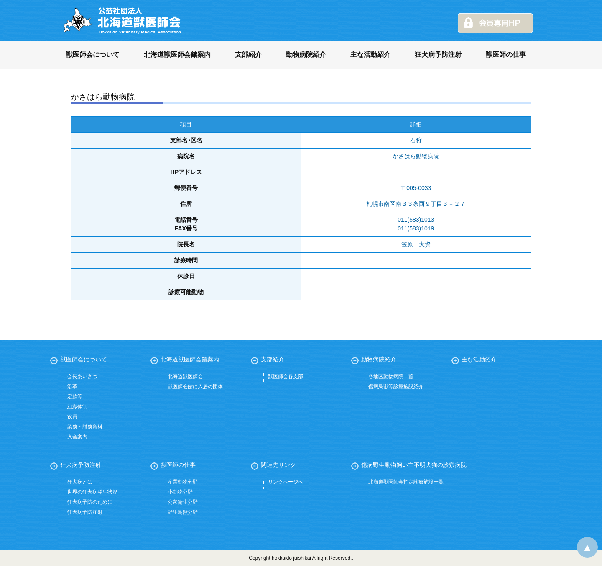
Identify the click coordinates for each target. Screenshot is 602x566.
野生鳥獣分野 (183, 512)
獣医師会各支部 (285, 376)
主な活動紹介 (370, 54)
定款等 (74, 397)
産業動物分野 (183, 482)
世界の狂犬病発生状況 (92, 492)
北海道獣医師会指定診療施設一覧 (406, 482)
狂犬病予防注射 (438, 54)
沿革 (72, 386)
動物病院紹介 (306, 54)
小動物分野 (180, 492)
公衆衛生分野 (183, 502)
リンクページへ (285, 482)
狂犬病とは (79, 482)
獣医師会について (93, 54)
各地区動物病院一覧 (390, 376)
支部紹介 (248, 54)
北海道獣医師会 (185, 376)
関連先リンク (278, 464)
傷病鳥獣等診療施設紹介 (395, 386)
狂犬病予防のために (89, 502)
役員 (72, 417)
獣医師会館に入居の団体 (195, 386)
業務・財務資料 (84, 427)
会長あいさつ (82, 376)
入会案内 (77, 437)
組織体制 (77, 407)
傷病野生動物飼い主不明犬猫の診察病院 (414, 464)
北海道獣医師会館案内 (177, 54)
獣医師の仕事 (506, 54)
